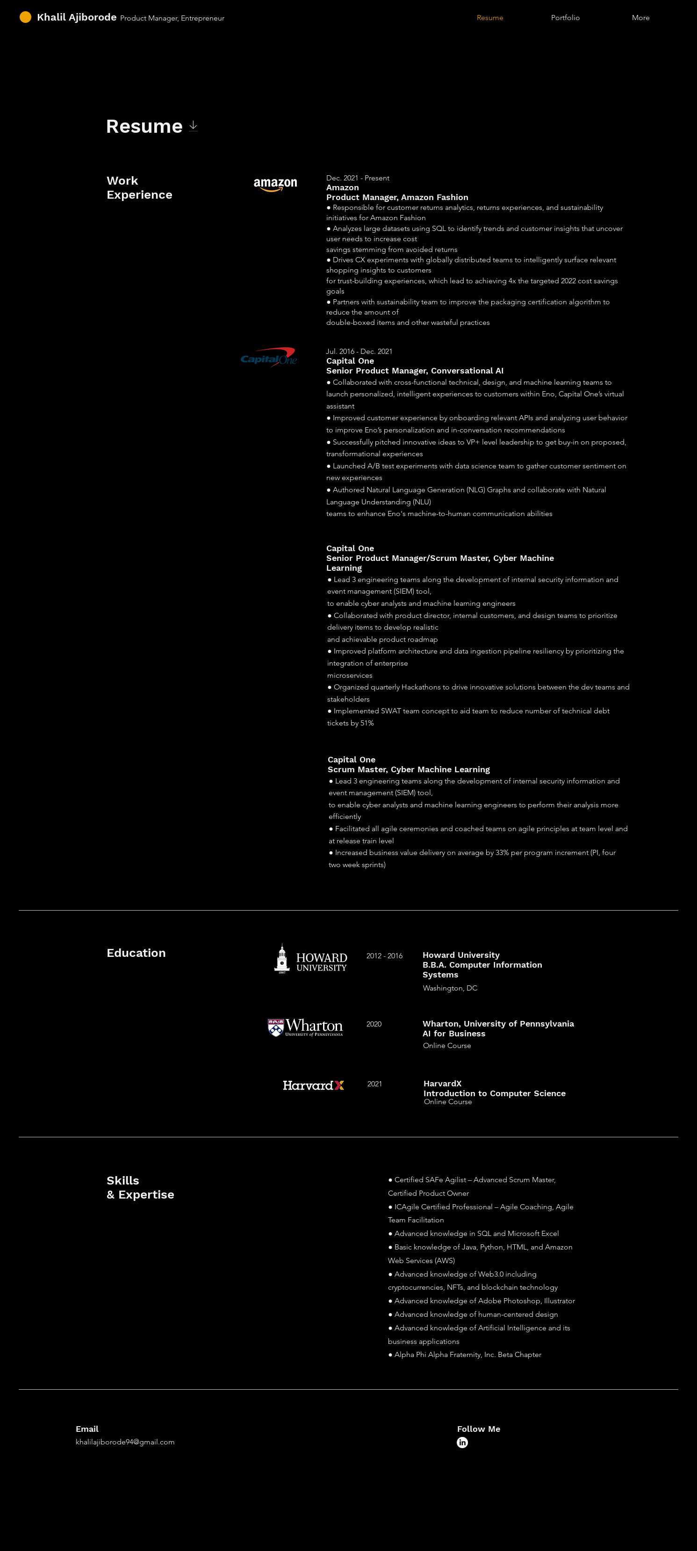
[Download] (193, 126)
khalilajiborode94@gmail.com (125, 1441)
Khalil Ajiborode (77, 17)
